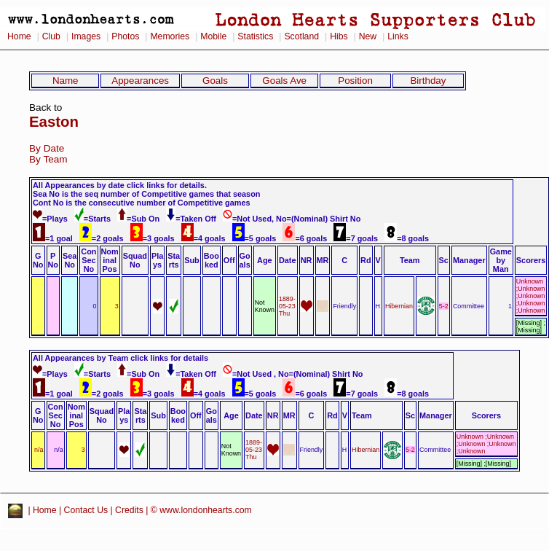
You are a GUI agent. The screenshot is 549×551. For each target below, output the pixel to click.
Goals (215, 80)
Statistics (255, 36)
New (367, 36)
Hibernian (399, 306)
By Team (48, 159)
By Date (46, 148)
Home (19, 36)
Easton (54, 122)
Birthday (428, 80)
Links (397, 36)
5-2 (444, 306)
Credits (129, 511)
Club (51, 36)
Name (65, 80)
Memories (169, 36)
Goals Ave (284, 80)
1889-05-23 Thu (287, 306)
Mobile (213, 36)
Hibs (338, 36)
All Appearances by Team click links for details (120, 357)
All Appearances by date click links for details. (120, 185)
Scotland (301, 36)
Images (85, 36)
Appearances (140, 80)
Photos (125, 36)
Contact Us (86, 511)
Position (355, 80)
